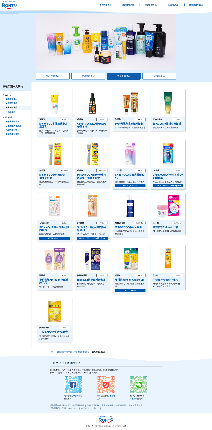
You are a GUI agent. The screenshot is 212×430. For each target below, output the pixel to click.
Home (52, 352)
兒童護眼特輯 (11, 130)
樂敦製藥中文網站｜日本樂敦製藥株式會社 (73, 352)
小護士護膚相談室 (13, 126)
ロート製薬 (9, 5)
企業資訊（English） (90, 408)
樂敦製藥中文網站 (13, 86)
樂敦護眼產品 (105, 5)
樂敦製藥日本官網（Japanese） (64, 408)
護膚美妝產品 (151, 5)
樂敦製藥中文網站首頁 (60, 405)
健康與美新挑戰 (12, 134)
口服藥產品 (173, 5)
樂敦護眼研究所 (12, 121)
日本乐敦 (111, 396)
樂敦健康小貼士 (196, 5)
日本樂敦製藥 (76, 396)
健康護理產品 (128, 5)
